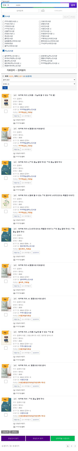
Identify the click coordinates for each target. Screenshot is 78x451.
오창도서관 (9, 33)
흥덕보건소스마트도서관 (50, 41)
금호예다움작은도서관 (49, 56)
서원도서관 (45, 29)
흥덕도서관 (9, 38)
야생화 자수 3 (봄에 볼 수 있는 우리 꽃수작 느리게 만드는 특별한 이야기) (46, 195)
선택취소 (14, 432)
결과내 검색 (5, 1)
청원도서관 (45, 36)
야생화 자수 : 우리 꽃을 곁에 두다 (31, 399)
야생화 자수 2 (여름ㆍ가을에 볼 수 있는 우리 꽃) (36, 95)
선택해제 (72, 17)
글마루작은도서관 (12, 56)
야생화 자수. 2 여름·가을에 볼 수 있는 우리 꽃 (35, 332)
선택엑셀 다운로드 (63, 438)
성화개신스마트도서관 (49, 38)
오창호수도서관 (46, 33)
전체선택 (66, 17)
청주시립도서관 (10, 21)
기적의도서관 (9, 26)
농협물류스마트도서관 (13, 41)
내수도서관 (45, 26)
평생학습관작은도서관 (50, 63)
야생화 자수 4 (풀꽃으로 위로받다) (31, 128)
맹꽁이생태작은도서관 (49, 58)
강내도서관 (9, 24)
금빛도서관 (45, 24)
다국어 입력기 (58, 11)
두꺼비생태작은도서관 (13, 58)
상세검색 (20, 10)
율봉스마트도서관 (11, 46)
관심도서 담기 (13, 438)
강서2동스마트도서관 (48, 43)
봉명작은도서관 (46, 61)
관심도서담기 (20, 120)
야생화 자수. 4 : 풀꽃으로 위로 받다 (32, 298)
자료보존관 (9, 43)
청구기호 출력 (20, 123)
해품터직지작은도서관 (13, 66)
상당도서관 (9, 29)
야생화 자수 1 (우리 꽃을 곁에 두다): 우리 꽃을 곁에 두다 (40, 162)
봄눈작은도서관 (10, 61)
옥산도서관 (9, 36)
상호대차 (36, 252)
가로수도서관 (46, 21)
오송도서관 (45, 31)
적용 (5, 88)
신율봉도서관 (9, 31)
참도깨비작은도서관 (13, 63)
